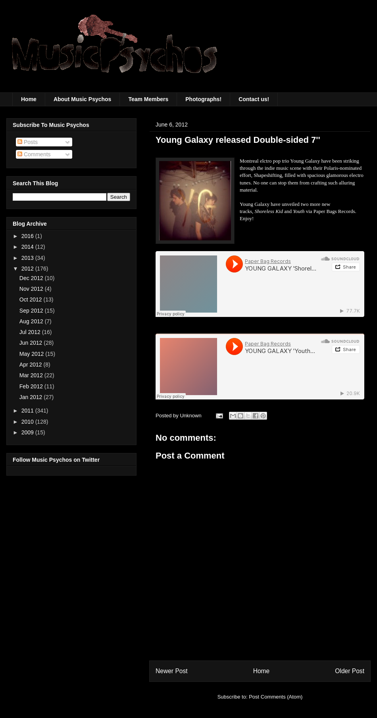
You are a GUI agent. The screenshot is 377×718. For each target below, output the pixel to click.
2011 (28, 410)
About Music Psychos (82, 99)
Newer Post (172, 671)
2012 (28, 268)
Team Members (148, 99)
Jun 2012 (31, 343)
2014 (28, 247)
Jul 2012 (30, 332)
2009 (28, 432)
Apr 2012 (31, 364)
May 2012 (32, 354)
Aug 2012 (32, 321)
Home (29, 99)
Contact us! (254, 99)
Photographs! (203, 99)
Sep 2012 (32, 310)
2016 (28, 236)
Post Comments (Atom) (275, 697)
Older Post (349, 671)
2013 (28, 258)
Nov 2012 (32, 289)
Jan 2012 (31, 397)
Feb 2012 (31, 386)
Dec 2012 (32, 278)
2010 (28, 422)
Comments (34, 154)
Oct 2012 (31, 299)
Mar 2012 (31, 375)
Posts (27, 142)
